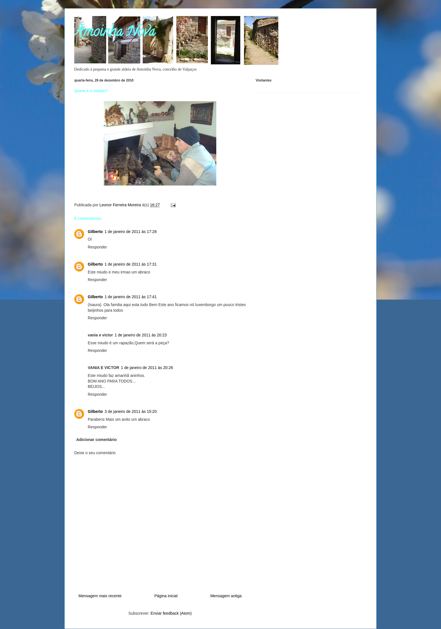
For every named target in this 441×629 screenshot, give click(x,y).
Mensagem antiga (226, 596)
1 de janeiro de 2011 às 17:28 (131, 231)
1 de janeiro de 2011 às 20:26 (147, 367)
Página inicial (166, 596)
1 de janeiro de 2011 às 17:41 (131, 297)
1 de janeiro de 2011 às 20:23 (141, 335)
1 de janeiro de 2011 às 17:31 (131, 264)
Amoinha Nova (114, 33)
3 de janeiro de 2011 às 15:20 (131, 411)
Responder (97, 247)
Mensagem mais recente (100, 596)
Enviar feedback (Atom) (171, 613)
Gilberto (95, 231)
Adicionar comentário (96, 439)
